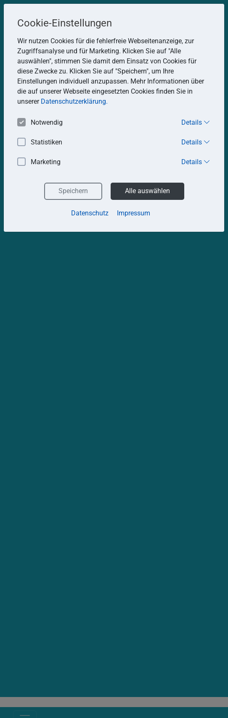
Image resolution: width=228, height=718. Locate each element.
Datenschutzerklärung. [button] (74, 101)
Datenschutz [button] (90, 213)
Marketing (39, 162)
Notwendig (40, 123)
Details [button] (195, 122)
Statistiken (39, 142)
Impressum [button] (133, 213)
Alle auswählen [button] (147, 191)
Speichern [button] (73, 191)
